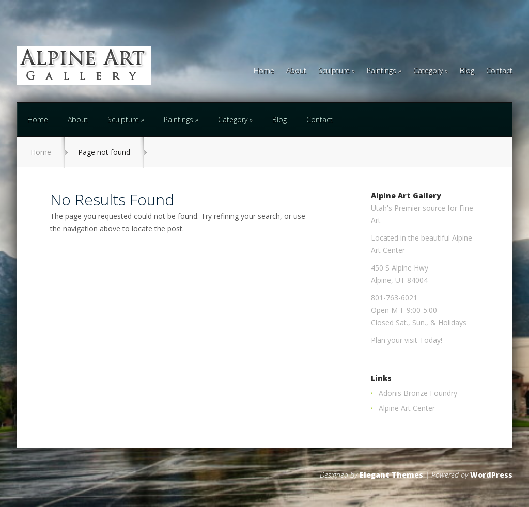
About (296, 71)
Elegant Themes (391, 475)
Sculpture (334, 71)
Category (428, 71)
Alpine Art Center (407, 408)
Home (264, 71)
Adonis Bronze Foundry (418, 393)
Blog (467, 71)
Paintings (381, 71)
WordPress (491, 475)
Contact (499, 71)
